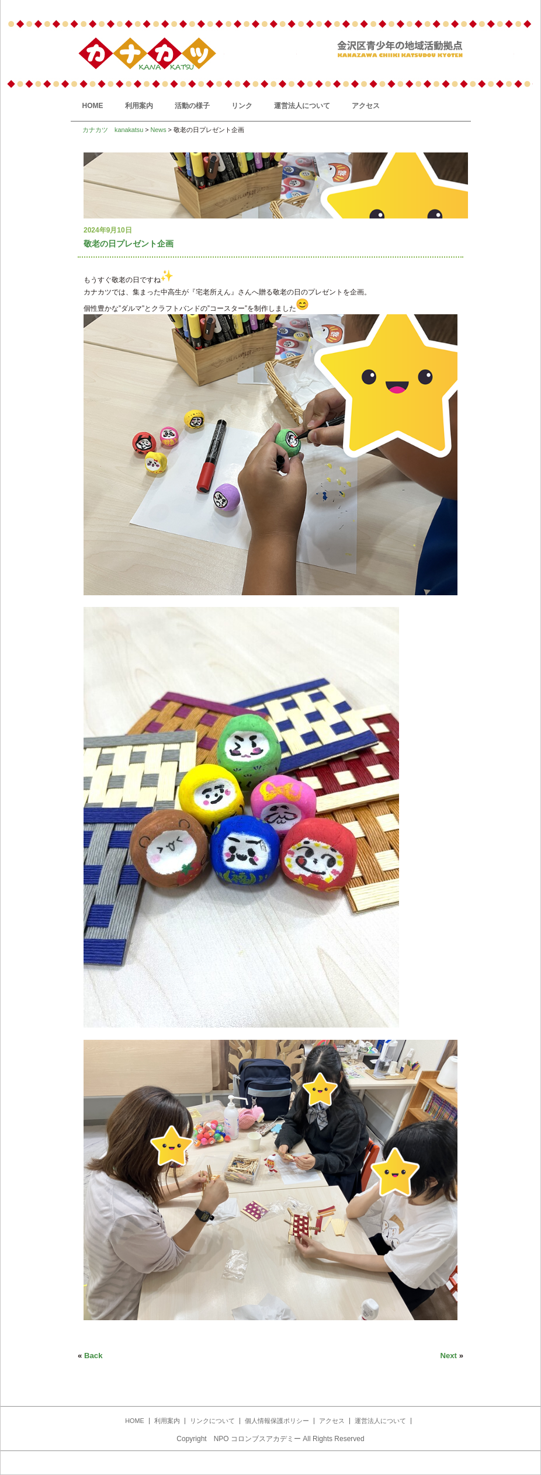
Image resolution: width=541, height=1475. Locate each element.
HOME (92, 106)
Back (93, 1355)
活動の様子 (192, 106)
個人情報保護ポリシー (277, 1420)
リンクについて (212, 1420)
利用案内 (139, 106)
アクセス (366, 106)
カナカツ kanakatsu (112, 129)
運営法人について (302, 106)
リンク (241, 106)
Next (448, 1355)
